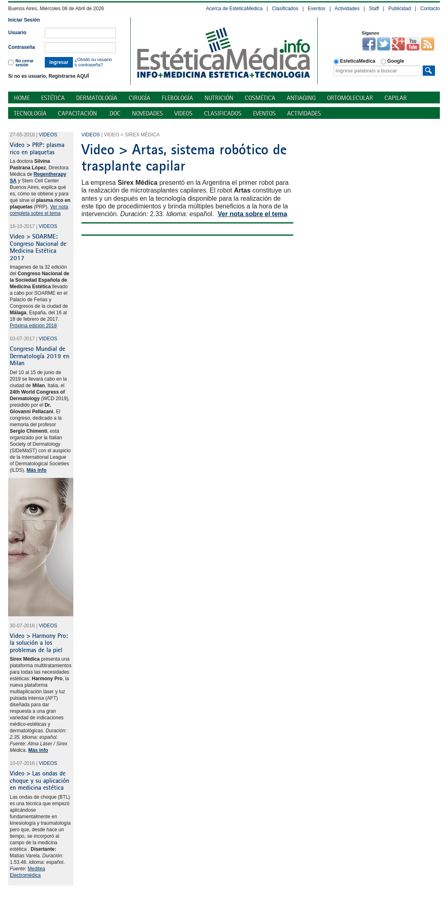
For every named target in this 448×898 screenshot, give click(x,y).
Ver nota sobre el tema (252, 213)
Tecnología (30, 113)
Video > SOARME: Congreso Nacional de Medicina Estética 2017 (38, 247)
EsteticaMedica (355, 61)
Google (392, 61)
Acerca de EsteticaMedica (234, 8)
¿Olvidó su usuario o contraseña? (93, 62)
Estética (53, 98)
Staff (374, 8)
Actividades (346, 8)
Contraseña (21, 47)
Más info (38, 750)
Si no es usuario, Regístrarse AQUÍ (48, 76)
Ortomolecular (350, 98)
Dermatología (96, 98)
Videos (183, 113)
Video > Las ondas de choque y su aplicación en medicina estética (39, 780)
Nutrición (218, 98)
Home (22, 98)
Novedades (147, 113)
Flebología (177, 98)
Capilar (395, 98)
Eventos (316, 8)
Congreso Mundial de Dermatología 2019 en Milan (39, 355)
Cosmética (260, 98)
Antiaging (301, 98)
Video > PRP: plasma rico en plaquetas (37, 148)
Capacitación (77, 113)
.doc (114, 113)
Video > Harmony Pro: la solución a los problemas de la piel (39, 642)
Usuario (17, 32)
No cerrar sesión (20, 63)
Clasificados (285, 8)
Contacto (430, 8)
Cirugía (139, 98)
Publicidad (399, 8)
